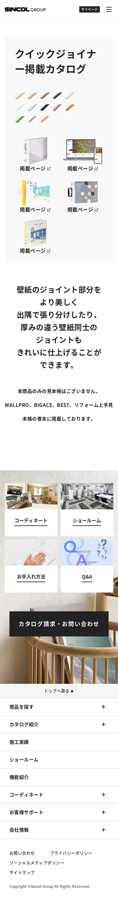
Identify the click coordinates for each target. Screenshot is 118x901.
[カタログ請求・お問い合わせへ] (59, 623)
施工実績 (19, 742)
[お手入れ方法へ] (31, 566)
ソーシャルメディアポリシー (37, 863)
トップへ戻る (59, 691)
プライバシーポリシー (71, 853)
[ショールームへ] (87, 509)
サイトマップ (22, 873)
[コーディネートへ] (31, 509)
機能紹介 (19, 777)
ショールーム (24, 759)
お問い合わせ (22, 853)
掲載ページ (35, 168)
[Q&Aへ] (87, 566)
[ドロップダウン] (89, 12)
